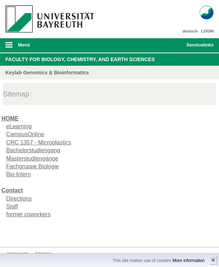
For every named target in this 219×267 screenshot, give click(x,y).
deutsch (189, 31)
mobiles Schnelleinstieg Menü (197, 47)
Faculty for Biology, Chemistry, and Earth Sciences (80, 59)
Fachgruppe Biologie (32, 166)
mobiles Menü (48, 47)
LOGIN (207, 31)
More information (188, 260)
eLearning (19, 126)
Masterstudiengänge (32, 158)
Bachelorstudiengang (33, 150)
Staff (12, 206)
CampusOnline (25, 134)
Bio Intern (18, 174)
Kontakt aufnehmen (13, 233)
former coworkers (28, 214)
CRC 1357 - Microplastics (38, 142)
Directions (19, 199)
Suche (161, 45)
